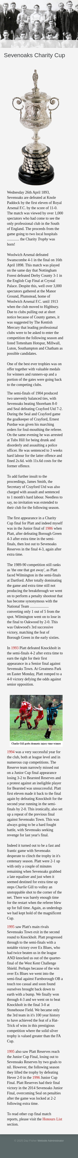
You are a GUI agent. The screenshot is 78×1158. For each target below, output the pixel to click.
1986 (49, 528)
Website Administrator (50, 1140)
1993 (15, 648)
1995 (11, 927)
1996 (36, 1077)
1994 (11, 752)
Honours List (52, 1119)
